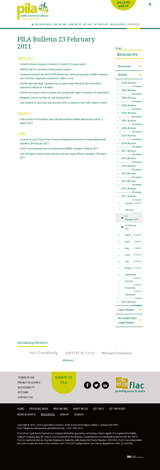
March (133, 234)
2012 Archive (131, 189)
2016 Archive (131, 159)
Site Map (23, 392)
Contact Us (25, 397)
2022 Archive (131, 114)
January (133, 203)
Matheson (80, 362)
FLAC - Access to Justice (130, 385)
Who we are (60, 408)
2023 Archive (131, 106)
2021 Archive (131, 121)
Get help (98, 408)
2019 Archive (131, 136)
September (133, 275)
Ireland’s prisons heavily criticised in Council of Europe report (53, 64)
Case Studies (126, 309)
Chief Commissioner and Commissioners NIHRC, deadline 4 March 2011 (59, 148)
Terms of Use (26, 377)
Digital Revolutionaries (135, 457)
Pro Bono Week (38, 408)
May (133, 248)
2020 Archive (131, 129)
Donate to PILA (63, 380)
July (133, 261)
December (133, 295)
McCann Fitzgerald (116, 353)
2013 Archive (131, 182)
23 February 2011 (132, 218)
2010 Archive (131, 303)
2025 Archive (131, 91)
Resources (127, 54)
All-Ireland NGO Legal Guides (127, 320)
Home (20, 408)
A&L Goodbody (43, 353)
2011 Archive (131, 197)
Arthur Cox (80, 353)
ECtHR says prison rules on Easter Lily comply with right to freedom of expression (64, 92)
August (133, 267)
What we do (80, 408)
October (133, 282)
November (133, 289)
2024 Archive (131, 98)
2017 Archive (131, 152)
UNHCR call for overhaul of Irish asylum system (45, 69)
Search (79, 414)
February (133, 211)
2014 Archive (131, 174)
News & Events (26, 414)
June (133, 254)
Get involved (117, 408)
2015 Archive (131, 167)
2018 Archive (131, 144)
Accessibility (26, 387)
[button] (60, 24)
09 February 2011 (130, 227)
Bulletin (122, 74)
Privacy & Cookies (29, 382)
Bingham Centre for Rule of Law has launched (45, 97)
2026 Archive (131, 84)
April (133, 241)
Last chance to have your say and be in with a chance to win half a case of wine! (63, 102)
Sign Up (64, 414)
